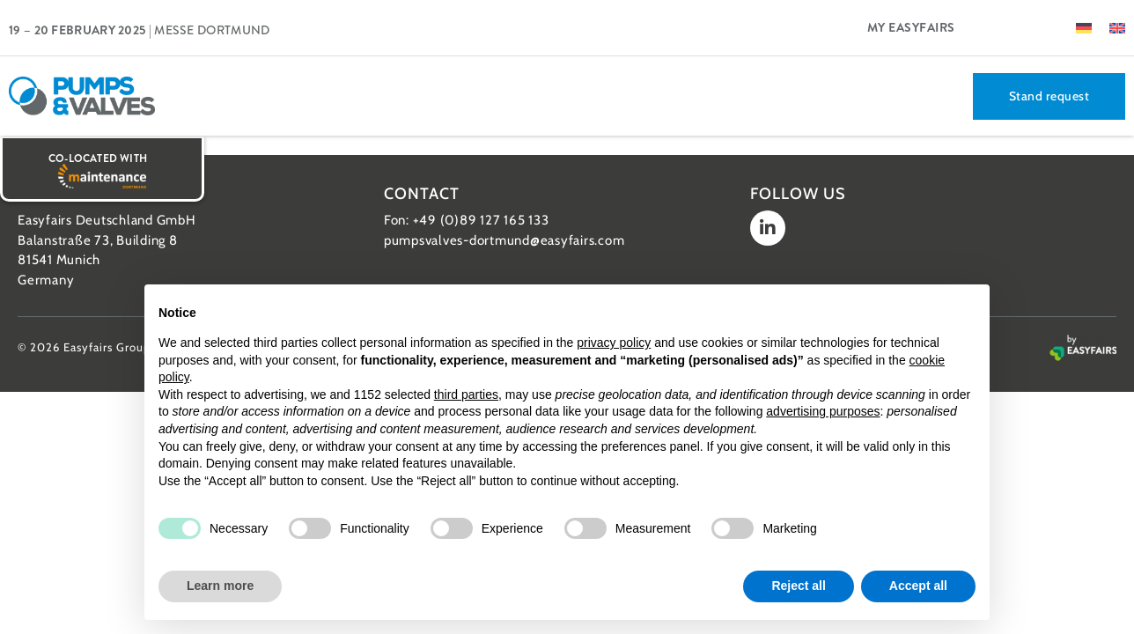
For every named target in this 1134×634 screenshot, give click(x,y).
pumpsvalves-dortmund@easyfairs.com (504, 240)
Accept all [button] (918, 586)
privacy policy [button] (614, 342)
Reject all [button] (798, 586)
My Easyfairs (911, 27)
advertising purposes (823, 411)
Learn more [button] (220, 586)
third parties (466, 394)
